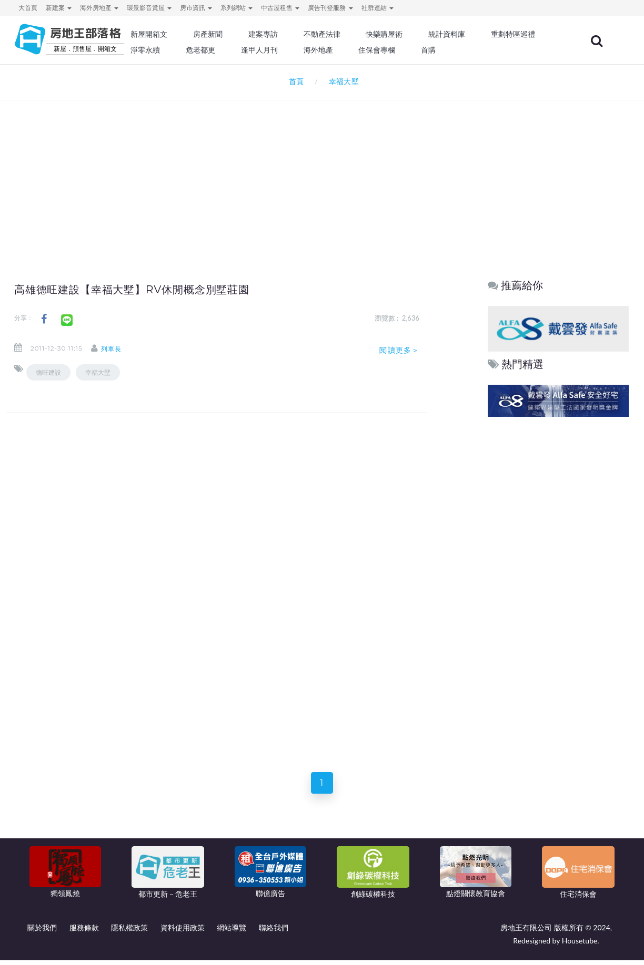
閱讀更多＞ (399, 350)
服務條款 (84, 932)
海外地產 (420, 50)
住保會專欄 (476, 50)
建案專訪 (299, 34)
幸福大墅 (97, 372)
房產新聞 (246, 34)
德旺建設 (48, 372)
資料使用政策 (182, 932)
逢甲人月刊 (363, 50)
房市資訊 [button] (196, 8)
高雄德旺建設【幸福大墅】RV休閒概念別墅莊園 (149, 289)
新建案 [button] (59, 8)
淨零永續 (253, 50)
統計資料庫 (476, 34)
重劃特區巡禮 (194, 50)
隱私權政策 (129, 932)
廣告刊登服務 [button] (330, 8)
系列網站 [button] (236, 8)
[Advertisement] (322, 171)
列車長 (120, 349)
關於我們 (42, 932)
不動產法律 (356, 34)
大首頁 (27, 8)
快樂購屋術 (416, 34)
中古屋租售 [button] (280, 8)
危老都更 (306, 50)
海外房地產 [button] (99, 8)
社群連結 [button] (377, 8)
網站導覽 (231, 932)
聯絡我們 (273, 932)
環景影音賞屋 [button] (149, 8)
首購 (526, 50)
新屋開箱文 (190, 34)
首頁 (294, 81)
